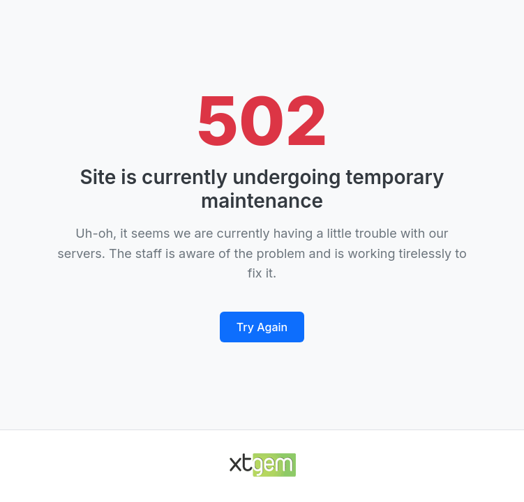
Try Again (262, 327)
